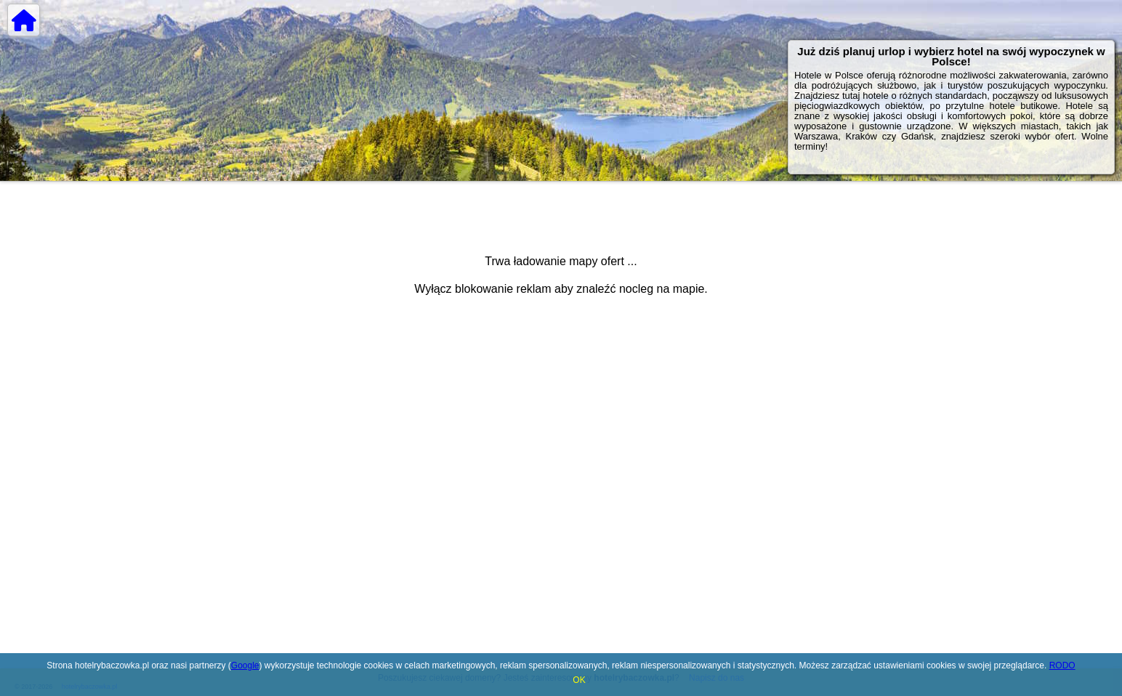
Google (245, 665)
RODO (1062, 665)
